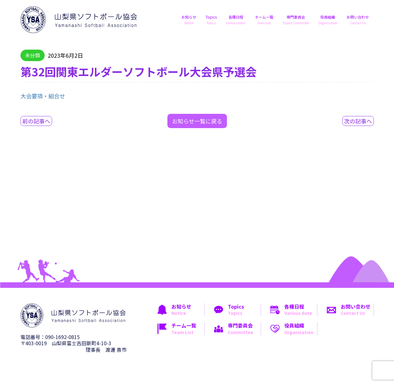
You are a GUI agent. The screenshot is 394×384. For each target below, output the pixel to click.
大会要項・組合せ (42, 96)
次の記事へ (358, 121)
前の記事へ (36, 121)
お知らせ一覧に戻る (197, 121)
